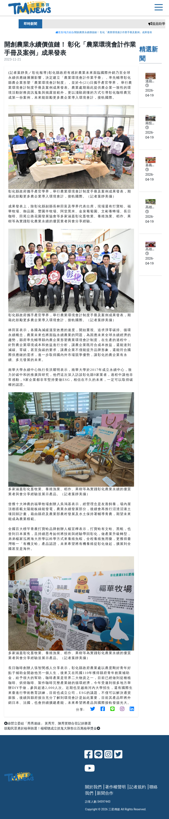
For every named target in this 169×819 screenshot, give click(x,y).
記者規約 (137, 786)
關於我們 (93, 786)
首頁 (59, 32)
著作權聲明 (115, 786)
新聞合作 (105, 793)
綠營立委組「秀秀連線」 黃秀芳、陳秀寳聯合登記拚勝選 (47, 723)
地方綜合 (69, 32)
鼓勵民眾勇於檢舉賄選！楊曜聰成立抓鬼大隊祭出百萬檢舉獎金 (52, 728)
